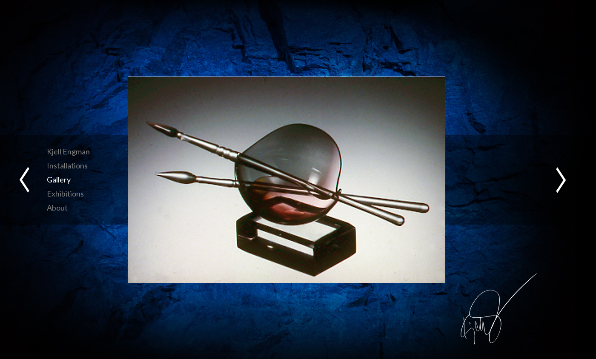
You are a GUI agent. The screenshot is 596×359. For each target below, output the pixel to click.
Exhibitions (65, 193)
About (57, 207)
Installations (67, 165)
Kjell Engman (68, 151)
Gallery (59, 179)
